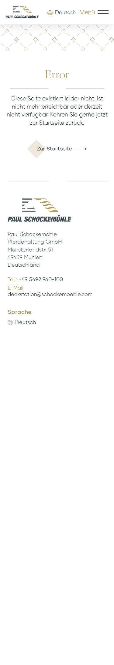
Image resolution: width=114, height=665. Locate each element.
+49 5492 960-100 (41, 280)
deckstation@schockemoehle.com (50, 295)
